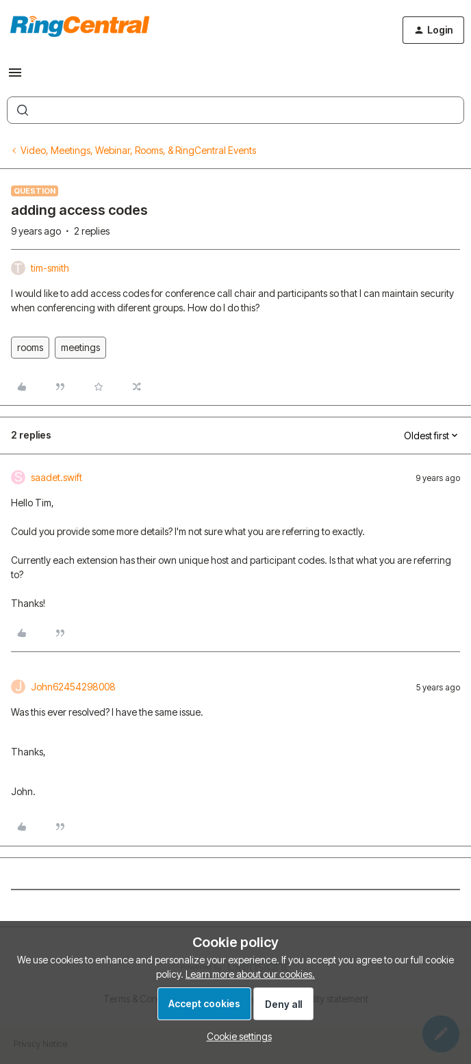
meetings (80, 347)
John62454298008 (73, 686)
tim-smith (50, 268)
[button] (15, 77)
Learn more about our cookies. (250, 974)
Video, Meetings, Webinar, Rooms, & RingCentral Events (138, 150)
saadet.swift (56, 477)
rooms (30, 347)
